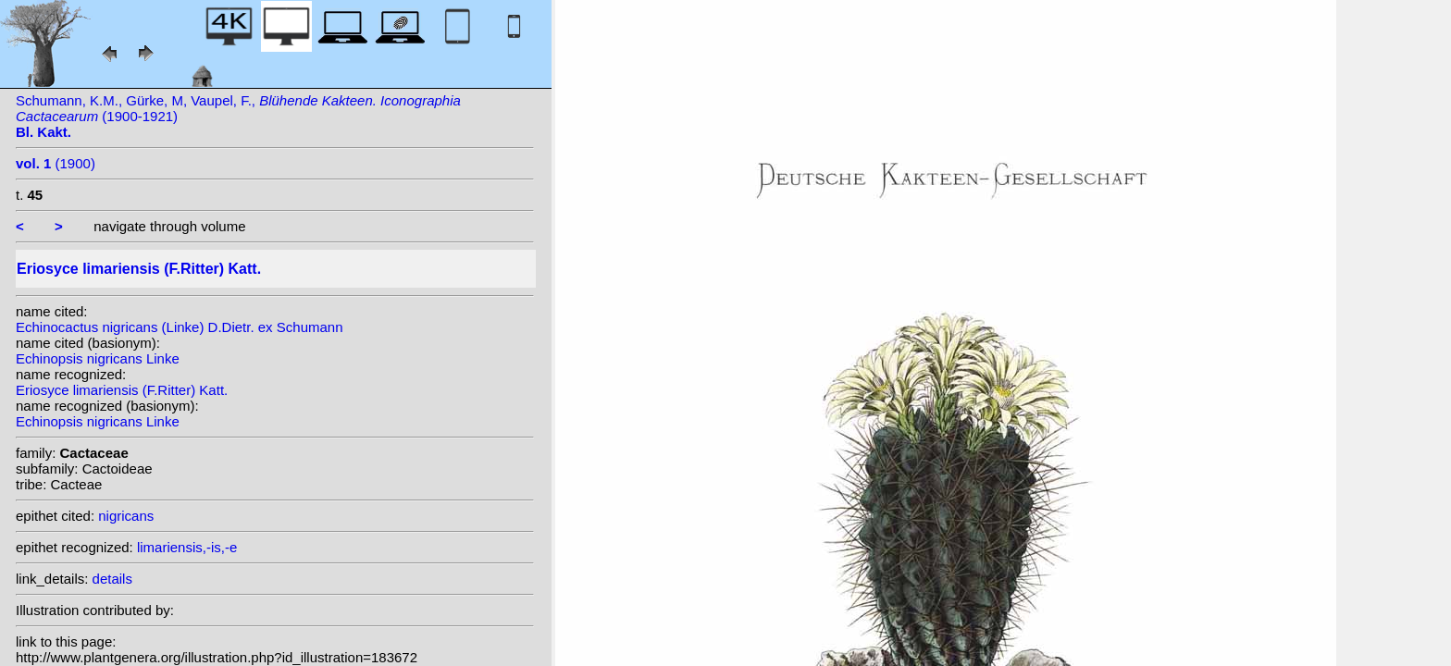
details (112, 578)
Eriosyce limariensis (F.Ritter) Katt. (122, 390)
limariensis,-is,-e (187, 547)
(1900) (55, 163)
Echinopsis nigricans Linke (98, 358)
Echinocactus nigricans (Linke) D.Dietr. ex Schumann (179, 327)
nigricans (126, 516)
